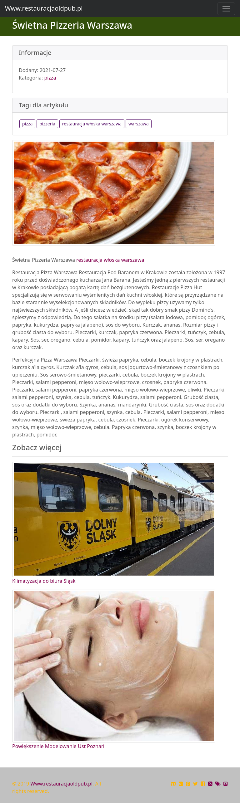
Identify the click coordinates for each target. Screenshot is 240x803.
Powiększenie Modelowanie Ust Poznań (58, 746)
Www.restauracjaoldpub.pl (44, 8)
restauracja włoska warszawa (92, 124)
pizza (50, 77)
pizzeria (47, 124)
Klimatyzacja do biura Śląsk (44, 580)
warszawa (138, 124)
